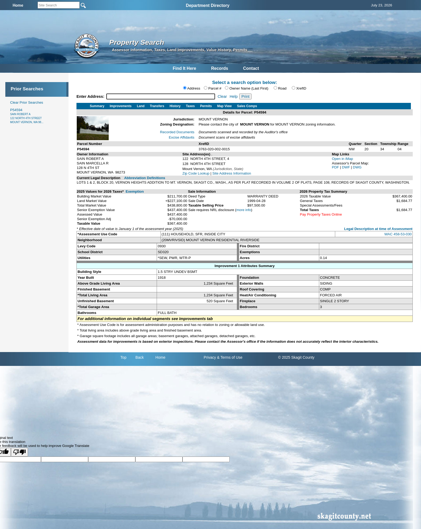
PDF (336, 167)
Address (193, 88)
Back (139, 357)
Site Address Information (231, 173)
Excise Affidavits (181, 137)
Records (219, 68)
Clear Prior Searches (26, 102)
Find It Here (184, 68)
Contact (251, 68)
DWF (346, 167)
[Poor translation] (19, 452)
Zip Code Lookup (196, 173)
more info (243, 210)
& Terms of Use (229, 357)
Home (160, 357)
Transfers (157, 106)
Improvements (121, 106)
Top (123, 357)
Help (234, 96)
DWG (357, 167)
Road (282, 88)
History (174, 106)
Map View (224, 106)
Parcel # (214, 88)
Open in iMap (342, 159)
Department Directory (208, 5)
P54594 (26, 116)
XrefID (301, 88)
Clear (222, 96)
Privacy (210, 357)
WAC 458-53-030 (398, 234)
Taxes (190, 106)
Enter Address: (91, 96)
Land (141, 106)
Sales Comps (247, 106)
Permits (206, 106)
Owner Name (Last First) (248, 88)
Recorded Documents (177, 132)
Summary (97, 106)
